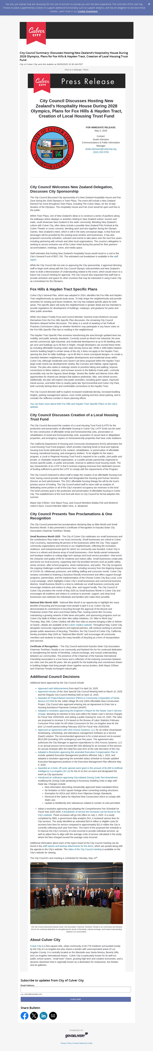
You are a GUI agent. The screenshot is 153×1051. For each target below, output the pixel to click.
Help (90, 1043)
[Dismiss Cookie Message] (149, 3)
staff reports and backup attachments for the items (68, 846)
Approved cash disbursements (53, 688)
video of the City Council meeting (84, 849)
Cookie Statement (88, 11)
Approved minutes (47, 691)
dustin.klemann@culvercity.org (101, 149)
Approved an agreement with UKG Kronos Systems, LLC (66, 730)
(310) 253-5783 (101, 152)
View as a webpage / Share (76, 70)
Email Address (27, 985)
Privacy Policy (66, 1043)
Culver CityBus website (80, 625)
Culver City (35, 946)
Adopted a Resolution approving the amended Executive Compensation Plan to (78, 752)
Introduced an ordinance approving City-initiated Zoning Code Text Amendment (78, 777)
